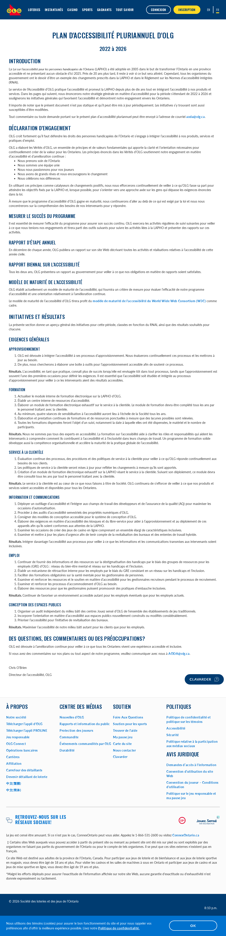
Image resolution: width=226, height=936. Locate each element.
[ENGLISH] (208, 9)
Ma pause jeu (122, 737)
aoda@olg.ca (195, 117)
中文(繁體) (13, 783)
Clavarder (204, 679)
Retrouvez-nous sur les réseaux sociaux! (40, 819)
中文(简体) (13, 790)
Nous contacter (124, 750)
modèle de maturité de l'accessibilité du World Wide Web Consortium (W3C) (149, 301)
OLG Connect (16, 744)
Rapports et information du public (85, 724)
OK (193, 925)
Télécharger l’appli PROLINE (26, 730)
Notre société (16, 717)
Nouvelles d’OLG (72, 717)
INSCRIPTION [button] (186, 9)
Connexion (158, 9)
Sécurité (172, 735)
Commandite (69, 737)
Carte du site (122, 744)
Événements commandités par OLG (85, 744)
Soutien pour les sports (130, 724)
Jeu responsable (18, 737)
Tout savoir (125, 9)
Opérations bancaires (22, 750)
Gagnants (104, 9)
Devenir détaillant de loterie (26, 777)
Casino (72, 9)
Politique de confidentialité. (118, 928)
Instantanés (54, 9)
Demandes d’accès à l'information (191, 765)
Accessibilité (175, 728)
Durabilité (67, 750)
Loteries (34, 9)
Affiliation (14, 763)
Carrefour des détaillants (24, 770)
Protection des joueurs (76, 730)
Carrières (12, 757)
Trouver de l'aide (125, 730)
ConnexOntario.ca (185, 835)
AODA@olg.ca (179, 653)
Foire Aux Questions (128, 717)
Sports (87, 9)
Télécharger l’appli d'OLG (24, 724)
